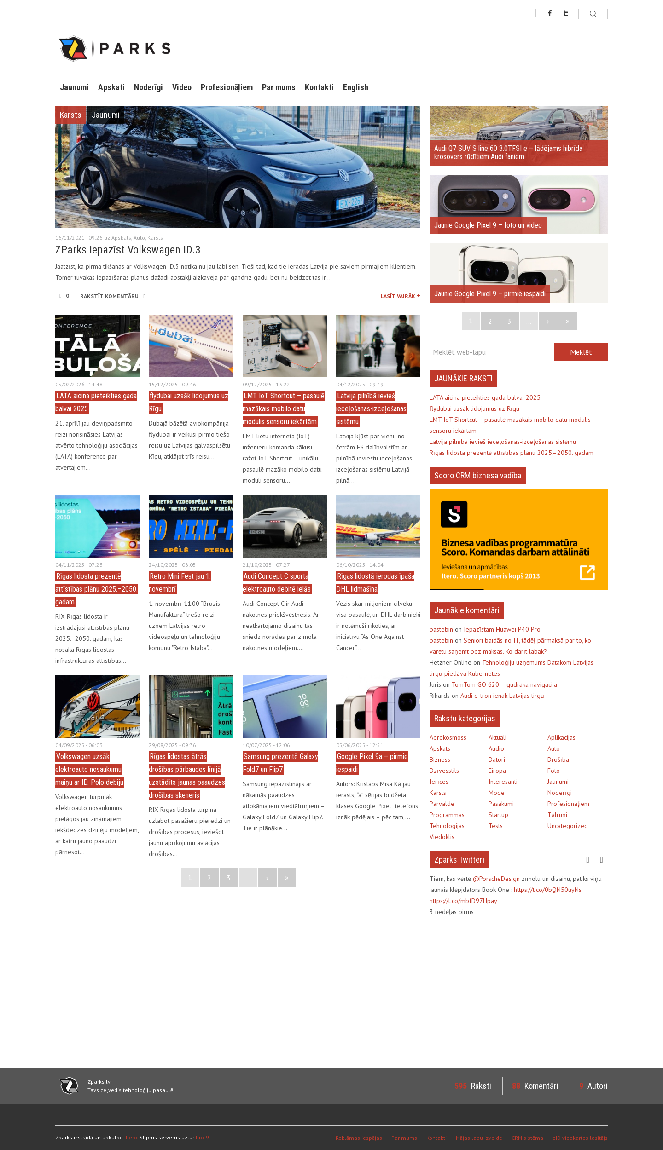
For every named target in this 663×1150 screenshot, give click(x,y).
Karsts (70, 115)
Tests (496, 826)
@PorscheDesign (496, 878)
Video (182, 87)
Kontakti (319, 87)
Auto (139, 237)
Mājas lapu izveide (479, 1137)
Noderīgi (148, 87)
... (247, 877)
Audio (496, 748)
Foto (553, 770)
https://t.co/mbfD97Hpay (463, 901)
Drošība (558, 759)
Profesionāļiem (227, 87)
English (355, 87)
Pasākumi (501, 803)
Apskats (121, 237)
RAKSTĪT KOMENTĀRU (112, 296)
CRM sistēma (527, 1137)
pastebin (441, 629)
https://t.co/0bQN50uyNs (548, 890)
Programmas (447, 815)
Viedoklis (442, 837)
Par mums (279, 87)
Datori (497, 759)
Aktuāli (497, 737)
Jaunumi (74, 87)
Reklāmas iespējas (359, 1137)
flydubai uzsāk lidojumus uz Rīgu (474, 408)
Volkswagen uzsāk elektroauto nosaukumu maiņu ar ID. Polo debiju (89, 769)
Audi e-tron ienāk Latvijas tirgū (502, 695)
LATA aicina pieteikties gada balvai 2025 (485, 397)
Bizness (440, 759)
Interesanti (503, 781)
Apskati (111, 87)
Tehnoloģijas (447, 826)
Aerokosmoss (448, 737)
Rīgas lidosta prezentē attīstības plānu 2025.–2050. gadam (96, 589)
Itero (131, 1137)
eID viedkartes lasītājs (580, 1137)
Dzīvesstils (444, 770)
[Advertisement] (507, 990)
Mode (497, 792)
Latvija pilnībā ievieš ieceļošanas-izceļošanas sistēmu (371, 408)
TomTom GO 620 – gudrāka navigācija (504, 684)
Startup (498, 815)
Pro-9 (202, 1137)
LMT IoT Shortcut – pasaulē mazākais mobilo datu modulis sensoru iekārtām (284, 408)
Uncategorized (567, 826)
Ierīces (439, 781)
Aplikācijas (561, 737)
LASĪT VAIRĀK (400, 295)
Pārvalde (442, 803)
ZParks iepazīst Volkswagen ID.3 (128, 249)
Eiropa (497, 770)
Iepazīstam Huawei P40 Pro (502, 629)
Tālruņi (557, 815)
